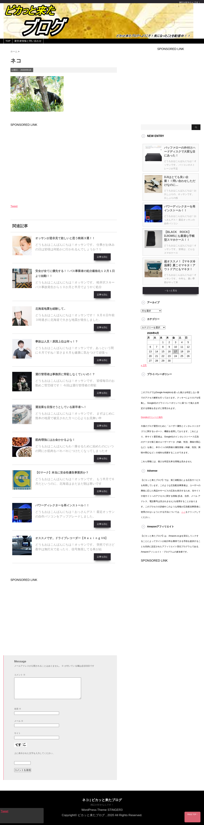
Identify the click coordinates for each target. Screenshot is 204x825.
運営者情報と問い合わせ (28, 41)
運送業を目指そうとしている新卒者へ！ (60, 407)
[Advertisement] (63, 163)
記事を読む (102, 257)
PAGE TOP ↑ (192, 814)
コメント (19, 675)
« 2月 (144, 365)
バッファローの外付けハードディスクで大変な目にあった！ (179, 151)
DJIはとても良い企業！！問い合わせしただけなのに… (179, 181)
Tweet (14, 206)
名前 (17, 709)
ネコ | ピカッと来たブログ (102, 800)
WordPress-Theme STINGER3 (102, 810)
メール (18, 721)
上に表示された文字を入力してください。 (34, 753)
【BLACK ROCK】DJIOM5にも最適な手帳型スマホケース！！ (179, 235)
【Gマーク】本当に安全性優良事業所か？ (62, 472)
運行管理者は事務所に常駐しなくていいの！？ (65, 374)
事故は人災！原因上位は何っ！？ (56, 341)
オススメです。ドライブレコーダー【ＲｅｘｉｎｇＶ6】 (71, 538)
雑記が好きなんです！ (102, 804)
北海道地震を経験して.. (50, 308)
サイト (17, 733)
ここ (183, 512)
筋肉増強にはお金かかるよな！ (55, 439)
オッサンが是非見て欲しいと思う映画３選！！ (65, 238)
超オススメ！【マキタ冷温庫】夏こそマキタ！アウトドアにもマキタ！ (179, 265)
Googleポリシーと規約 (152, 417)
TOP (8, 41)
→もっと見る (170, 290)
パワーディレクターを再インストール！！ (62, 505)
